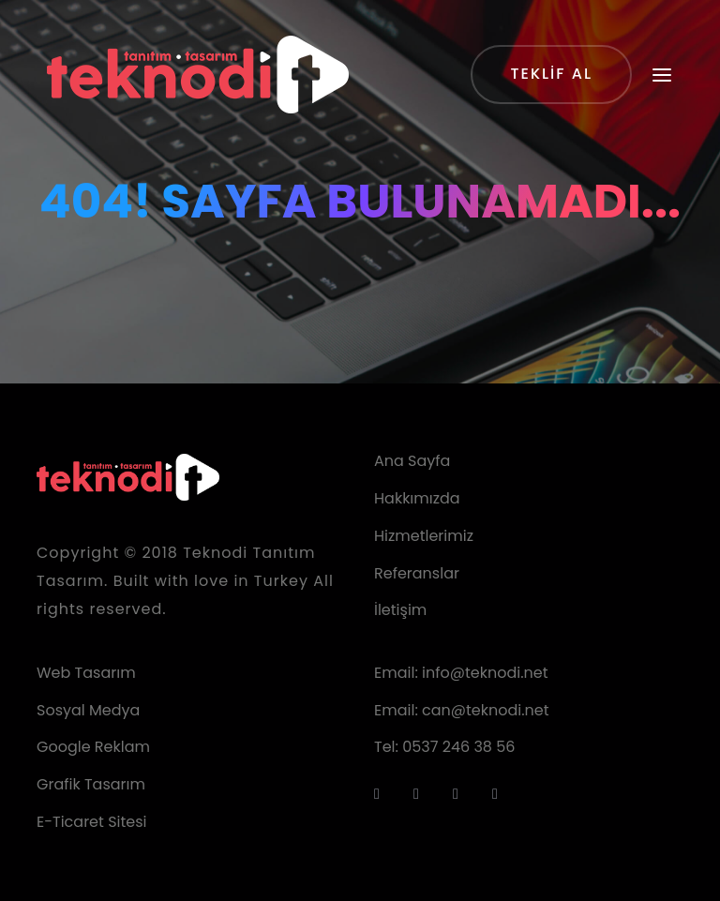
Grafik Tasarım (91, 784)
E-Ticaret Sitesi (92, 822)
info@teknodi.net (485, 672)
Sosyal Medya (88, 710)
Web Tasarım (86, 672)
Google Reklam (93, 747)
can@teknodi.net (485, 710)
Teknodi (215, 552)
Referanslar (416, 573)
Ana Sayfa (412, 461)
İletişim (400, 610)
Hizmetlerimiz (423, 536)
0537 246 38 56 (458, 747)
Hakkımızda (417, 498)
